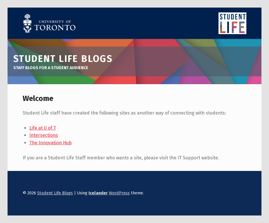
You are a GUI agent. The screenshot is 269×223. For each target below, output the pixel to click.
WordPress (119, 193)
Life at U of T (42, 128)
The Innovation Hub (50, 142)
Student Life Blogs (55, 193)
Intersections (43, 135)
